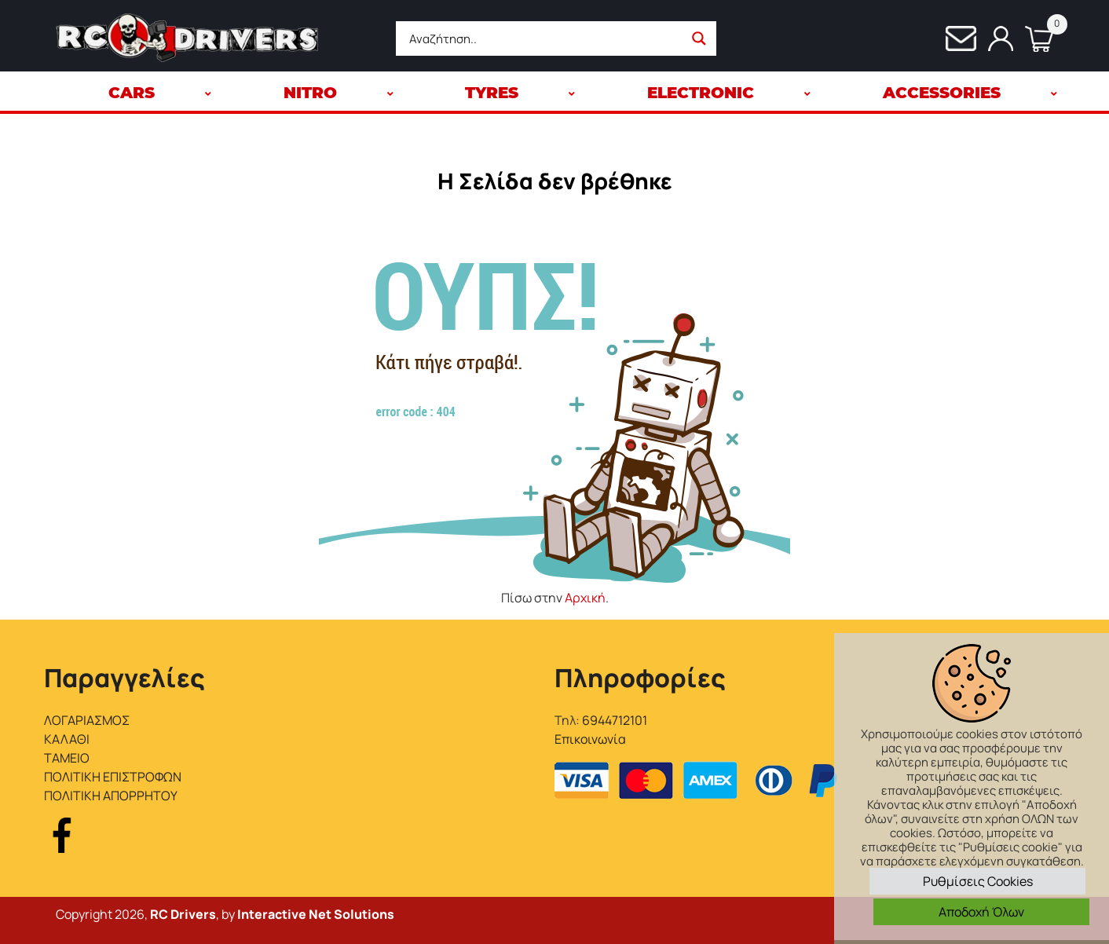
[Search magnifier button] (699, 38)
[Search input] (544, 38)
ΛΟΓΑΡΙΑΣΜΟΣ (87, 720)
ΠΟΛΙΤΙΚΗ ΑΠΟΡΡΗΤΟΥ (111, 795)
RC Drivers (183, 914)
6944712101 (614, 720)
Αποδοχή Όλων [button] (981, 911)
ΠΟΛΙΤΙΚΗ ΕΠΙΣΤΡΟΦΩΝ (112, 776)
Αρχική (585, 597)
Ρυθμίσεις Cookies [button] (978, 881)
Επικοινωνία (590, 739)
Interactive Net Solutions (315, 914)
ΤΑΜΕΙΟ (67, 758)
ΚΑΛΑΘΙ (67, 739)
